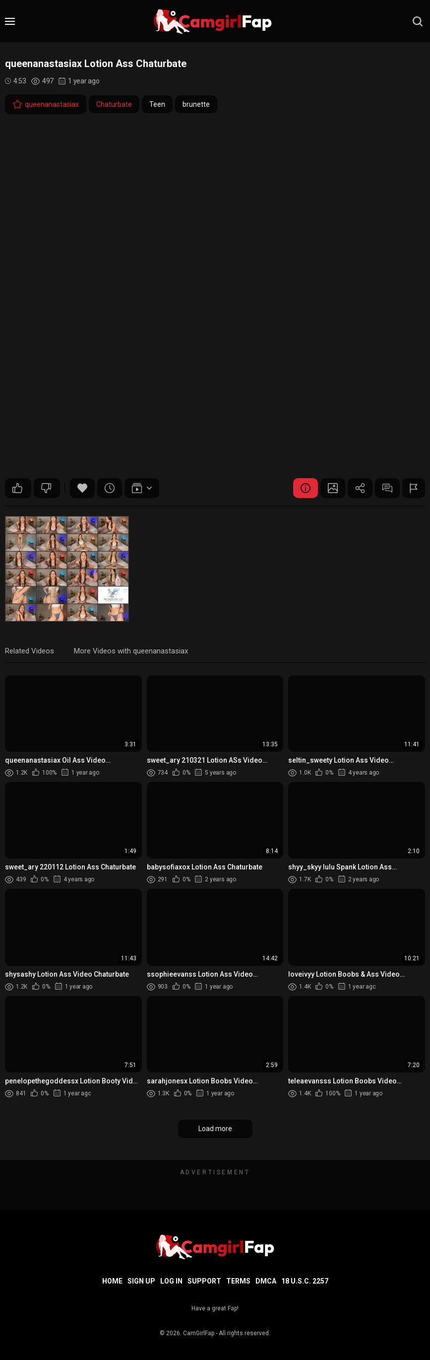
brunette (196, 104)
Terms (238, 1281)
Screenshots (333, 488)
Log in (171, 1281)
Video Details (305, 488)
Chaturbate (114, 104)
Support (204, 1281)
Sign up (141, 1281)
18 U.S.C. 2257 (304, 1281)
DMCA (265, 1281)
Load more (215, 1129)
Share (360, 488)
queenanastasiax (45, 104)
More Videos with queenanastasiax (131, 650)
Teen (157, 104)
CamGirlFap (198, 1333)
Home (112, 1281)
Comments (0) (387, 488)
